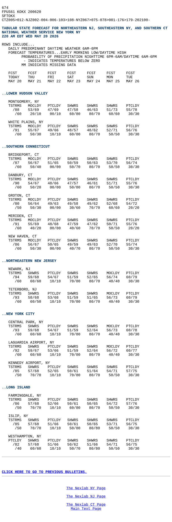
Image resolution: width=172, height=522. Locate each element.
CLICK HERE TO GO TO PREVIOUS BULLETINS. (44, 472)
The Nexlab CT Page (86, 505)
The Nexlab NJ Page (86, 497)
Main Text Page (86, 509)
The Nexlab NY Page (86, 488)
